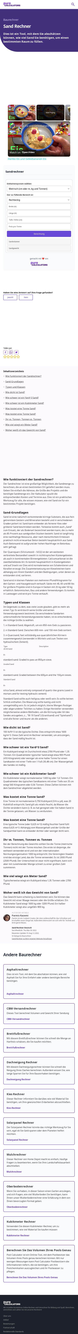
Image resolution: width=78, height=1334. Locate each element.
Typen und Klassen (15, 387)
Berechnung (39, 233)
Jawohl (10, 297)
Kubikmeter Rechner (18, 1235)
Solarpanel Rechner (17, 1139)
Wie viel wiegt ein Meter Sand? (21, 424)
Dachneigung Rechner (19, 1079)
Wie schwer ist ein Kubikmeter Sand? (24, 403)
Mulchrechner (14, 1171)
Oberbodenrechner (17, 1206)
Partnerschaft (9, 1327)
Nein (26, 297)
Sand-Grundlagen (14, 381)
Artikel (6, 1320)
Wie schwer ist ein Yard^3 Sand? (22, 397)
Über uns (7, 1316)
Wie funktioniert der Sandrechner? (23, 376)
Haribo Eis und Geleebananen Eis (35, 125)
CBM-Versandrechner (18, 1019)
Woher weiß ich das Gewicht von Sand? (25, 430)
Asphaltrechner (15, 993)
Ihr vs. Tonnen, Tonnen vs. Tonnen (23, 419)
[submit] (73, 4)
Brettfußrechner (16, 1047)
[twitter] (16, 352)
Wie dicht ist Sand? (15, 392)
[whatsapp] (11, 352)
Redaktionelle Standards (13, 1331)
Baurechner (10, 20)
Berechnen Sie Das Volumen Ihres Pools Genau (32, 1277)
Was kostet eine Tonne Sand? (20, 408)
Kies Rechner (14, 1107)
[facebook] (5, 352)
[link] (12, 125)
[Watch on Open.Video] (22, 152)
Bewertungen (9, 1324)
